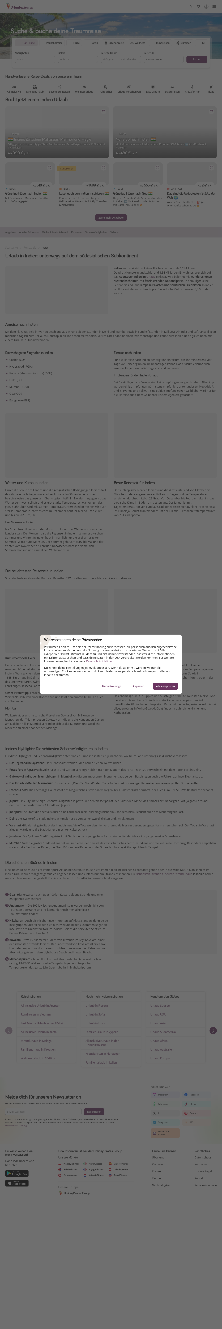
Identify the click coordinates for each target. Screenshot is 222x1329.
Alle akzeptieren (165, 686)
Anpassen (138, 686)
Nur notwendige (111, 686)
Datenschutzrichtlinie (99, 661)
